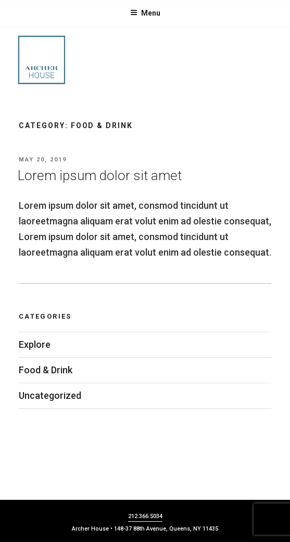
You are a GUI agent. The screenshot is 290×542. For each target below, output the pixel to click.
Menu (145, 13)
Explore (35, 344)
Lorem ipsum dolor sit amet (100, 175)
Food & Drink (45, 369)
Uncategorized (50, 395)
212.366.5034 (145, 516)
